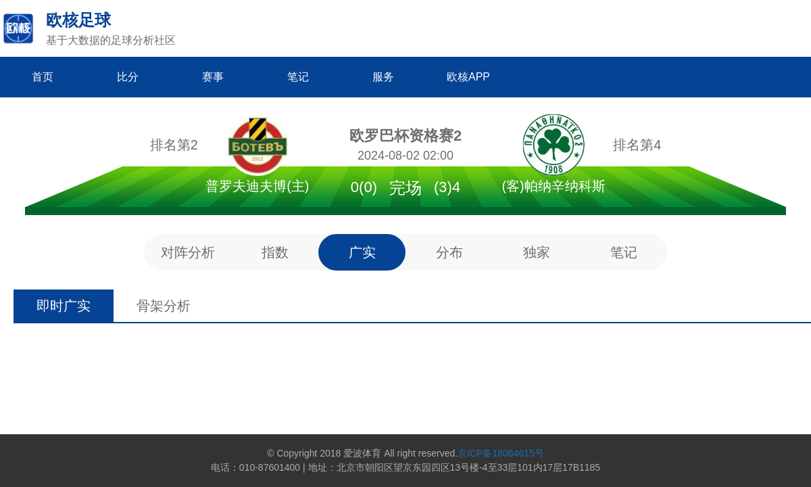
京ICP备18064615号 (501, 453)
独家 (536, 252)
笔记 (623, 252)
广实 (362, 252)
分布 (449, 252)
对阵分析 (188, 252)
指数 (275, 252)
